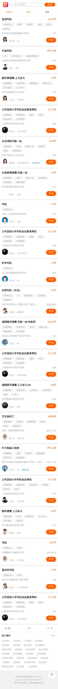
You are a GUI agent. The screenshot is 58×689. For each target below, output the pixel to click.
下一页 (50, 628)
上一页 (7, 628)
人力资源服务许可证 (35, 683)
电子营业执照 (20, 683)
